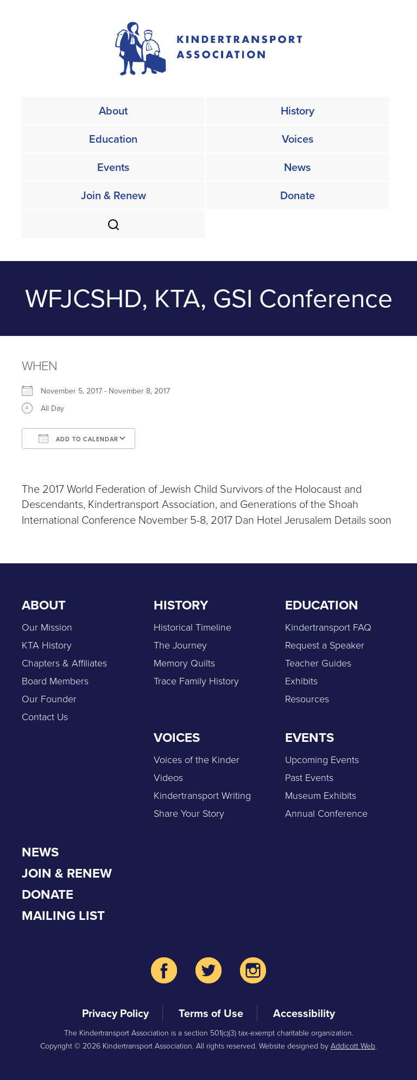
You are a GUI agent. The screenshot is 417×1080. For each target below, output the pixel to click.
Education (113, 139)
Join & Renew (113, 195)
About (113, 111)
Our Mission (47, 627)
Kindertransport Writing (202, 796)
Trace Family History (196, 681)
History (297, 111)
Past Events (309, 778)
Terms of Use (211, 1013)
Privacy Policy (115, 1013)
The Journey (180, 645)
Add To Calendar (78, 438)
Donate (297, 195)
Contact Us (45, 717)
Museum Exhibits (320, 796)
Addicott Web (353, 1046)
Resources (307, 699)
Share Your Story (189, 813)
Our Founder (49, 699)
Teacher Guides (318, 663)
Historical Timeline (192, 627)
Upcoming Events (322, 760)
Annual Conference (326, 813)
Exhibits (301, 681)
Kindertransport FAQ (328, 627)
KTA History (47, 645)
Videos (168, 778)
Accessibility (304, 1013)
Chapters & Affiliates (64, 663)
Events (113, 167)
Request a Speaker (324, 645)
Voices (297, 139)
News (297, 167)
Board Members (55, 681)
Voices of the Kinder (196, 760)
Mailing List (63, 915)
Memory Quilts (184, 663)
